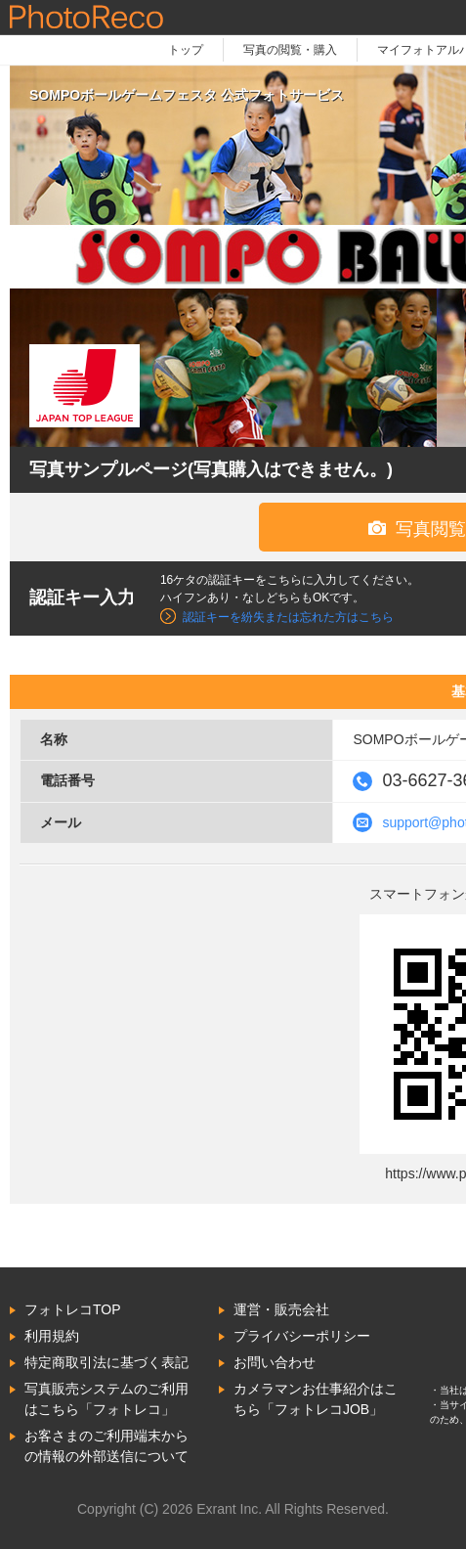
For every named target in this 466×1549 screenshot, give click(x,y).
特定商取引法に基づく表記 (106, 1362)
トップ (185, 50)
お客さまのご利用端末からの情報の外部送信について (106, 1446)
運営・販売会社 (281, 1309)
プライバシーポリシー (301, 1336)
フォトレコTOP (72, 1309)
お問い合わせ (274, 1362)
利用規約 (51, 1336)
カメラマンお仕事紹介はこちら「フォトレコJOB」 (315, 1399)
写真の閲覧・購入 (290, 50)
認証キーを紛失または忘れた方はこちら (288, 617)
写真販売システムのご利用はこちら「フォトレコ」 (106, 1399)
